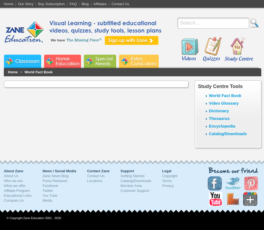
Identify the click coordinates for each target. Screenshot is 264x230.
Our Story (26, 4)
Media (47, 200)
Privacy (168, 186)
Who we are (13, 181)
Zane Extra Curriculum (139, 61)
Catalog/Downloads (228, 133)
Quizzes (212, 50)
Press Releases (55, 181)
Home (8, 4)
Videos (189, 50)
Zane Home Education (62, 61)
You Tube (50, 195)
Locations (94, 181)
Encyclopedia (222, 126)
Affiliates (100, 4)
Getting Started (132, 176)
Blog (85, 4)
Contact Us (120, 4)
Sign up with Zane (131, 40)
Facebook (50, 186)
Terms (167, 181)
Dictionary (219, 110)
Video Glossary (224, 103)
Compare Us (14, 200)
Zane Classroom (22, 61)
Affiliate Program (17, 191)
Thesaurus (219, 118)
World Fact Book (39, 72)
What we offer (15, 186)
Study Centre (238, 50)
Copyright (170, 176)
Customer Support (135, 191)
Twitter (48, 191)
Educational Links (18, 195)
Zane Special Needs (100, 61)
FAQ (73, 4)
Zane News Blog (55, 176)
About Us (11, 176)
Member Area (131, 186)
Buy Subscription (51, 4)
